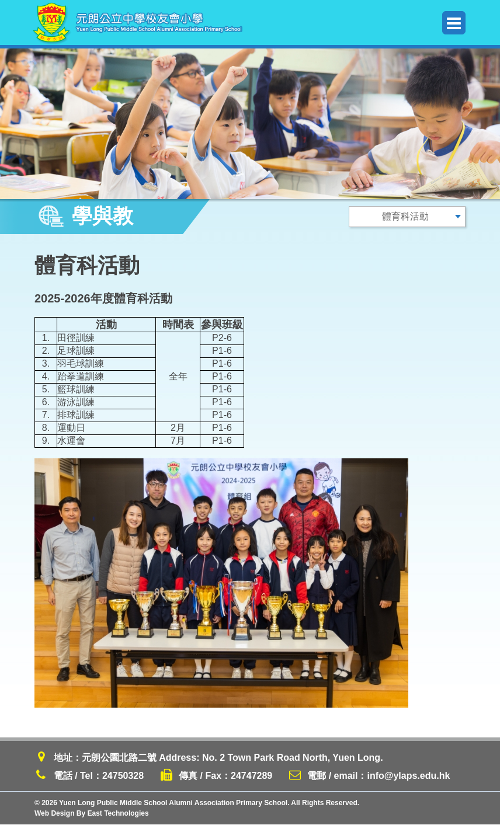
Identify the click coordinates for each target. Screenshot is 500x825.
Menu (454, 23)
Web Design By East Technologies (91, 814)
